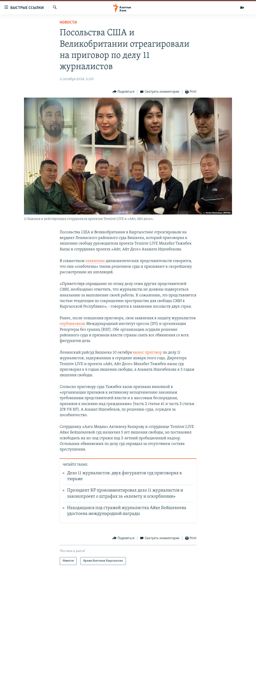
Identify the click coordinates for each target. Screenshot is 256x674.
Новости (68, 22)
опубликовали (72, 324)
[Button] (123, 92)
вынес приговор (147, 352)
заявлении (95, 261)
